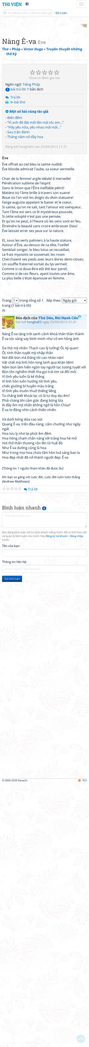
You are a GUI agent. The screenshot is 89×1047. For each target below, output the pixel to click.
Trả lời (15, 271)
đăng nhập (76, 799)
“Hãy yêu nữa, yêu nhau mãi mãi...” (34, 301)
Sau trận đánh (18, 306)
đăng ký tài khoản (57, 799)
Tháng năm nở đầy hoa (25, 311)
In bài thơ (17, 276)
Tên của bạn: (11, 809)
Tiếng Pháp (31, 258)
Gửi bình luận (12, 841)
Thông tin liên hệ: (14, 825)
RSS (82, 1043)
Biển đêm (14, 292)
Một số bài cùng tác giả (26, 286)
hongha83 (26, 321)
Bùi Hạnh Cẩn (68, 580)
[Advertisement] (44, 68)
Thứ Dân (45, 580)
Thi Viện (12, 4)
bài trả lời (15, 263)
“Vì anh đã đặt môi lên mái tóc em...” (35, 296)
